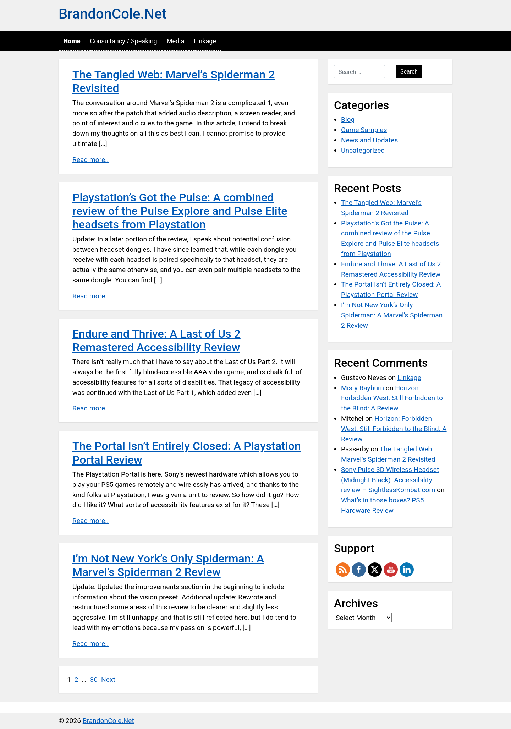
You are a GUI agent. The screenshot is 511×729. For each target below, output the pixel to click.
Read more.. (90, 160)
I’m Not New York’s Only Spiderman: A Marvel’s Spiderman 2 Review (168, 565)
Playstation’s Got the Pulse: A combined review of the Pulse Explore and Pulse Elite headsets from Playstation (179, 211)
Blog (348, 119)
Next (108, 679)
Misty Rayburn (362, 388)
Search (409, 71)
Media (176, 41)
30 (94, 679)
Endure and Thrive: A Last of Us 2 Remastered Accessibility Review (156, 340)
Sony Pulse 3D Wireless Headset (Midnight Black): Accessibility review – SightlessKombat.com (390, 480)
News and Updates (369, 140)
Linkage (205, 41)
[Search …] (359, 71)
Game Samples (364, 130)
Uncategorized (363, 150)
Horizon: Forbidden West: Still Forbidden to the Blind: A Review (392, 398)
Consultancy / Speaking (123, 41)
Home (72, 41)
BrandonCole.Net (113, 14)
